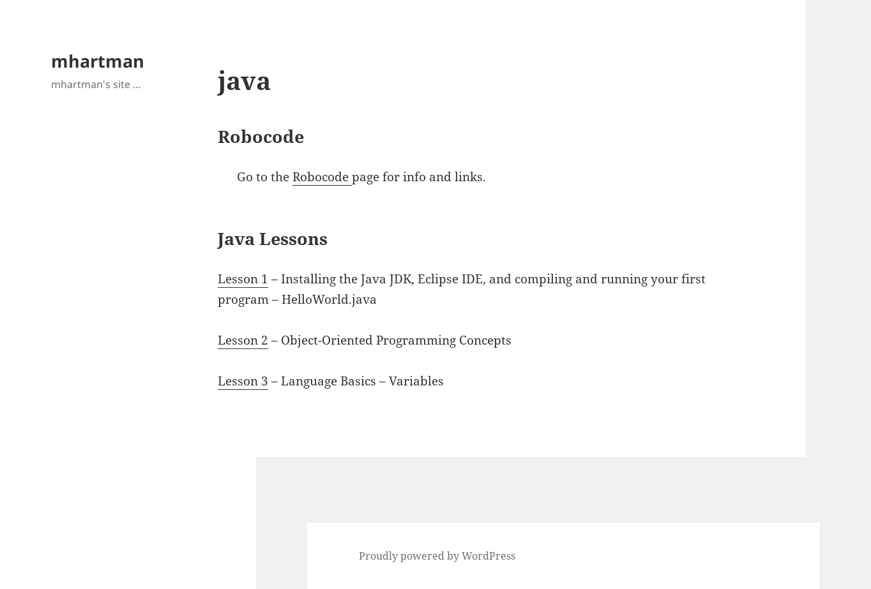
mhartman (97, 61)
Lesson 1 (243, 279)
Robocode (322, 176)
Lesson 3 (243, 381)
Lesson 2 (243, 340)
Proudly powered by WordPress (437, 556)
